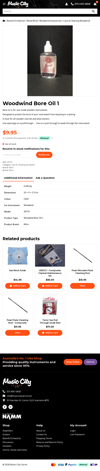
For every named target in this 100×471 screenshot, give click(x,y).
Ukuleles (7, 446)
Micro (11, 167)
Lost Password (77, 434)
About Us (40, 430)
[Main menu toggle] (3, 4)
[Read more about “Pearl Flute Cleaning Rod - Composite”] (17, 333)
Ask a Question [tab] (45, 177)
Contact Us (41, 434)
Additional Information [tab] (18, 177)
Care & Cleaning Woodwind (76, 20)
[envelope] (17, 395)
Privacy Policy (43, 446)
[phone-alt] (12, 391)
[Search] (93, 11)
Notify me (44, 155)
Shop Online (72, 362)
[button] (17, 286)
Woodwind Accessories (50, 20)
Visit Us (90, 362)
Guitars (6, 434)
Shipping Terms (44, 438)
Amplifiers (8, 430)
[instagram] (10, 407)
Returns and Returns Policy (49, 442)
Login (73, 430)
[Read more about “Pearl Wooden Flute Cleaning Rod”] (82, 286)
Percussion (8, 442)
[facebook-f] (5, 407)
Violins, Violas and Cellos (15, 449)
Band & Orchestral (16, 20)
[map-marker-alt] (26, 400)
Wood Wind (32, 20)
